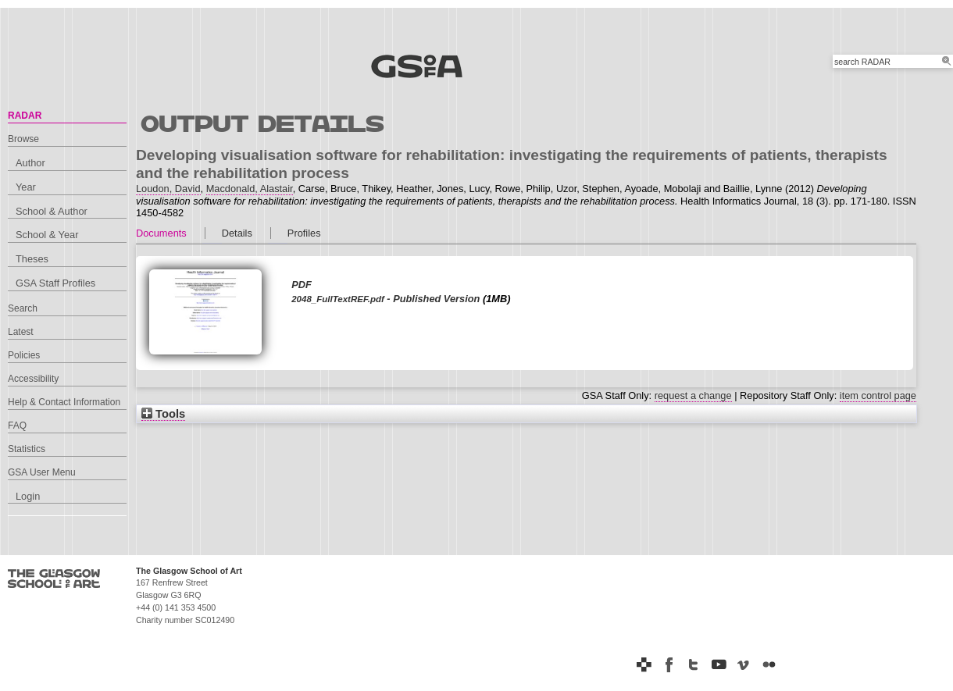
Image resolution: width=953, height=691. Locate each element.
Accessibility (33, 378)
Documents (161, 233)
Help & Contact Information (64, 402)
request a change (693, 395)
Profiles (304, 233)
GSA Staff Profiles (55, 283)
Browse (23, 139)
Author (30, 163)
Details (237, 233)
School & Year (47, 234)
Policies (24, 355)
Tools (163, 414)
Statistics (26, 448)
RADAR (24, 115)
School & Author (51, 211)
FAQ (17, 425)
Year (26, 187)
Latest (21, 331)
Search (22, 308)
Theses (32, 259)
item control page (878, 395)
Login (28, 496)
